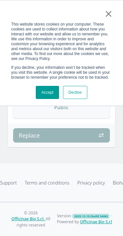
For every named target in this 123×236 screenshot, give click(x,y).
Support (8, 183)
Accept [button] (47, 92)
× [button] (108, 14)
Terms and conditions (47, 183)
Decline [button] (75, 92)
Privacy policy (91, 183)
